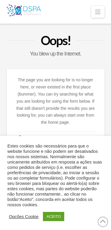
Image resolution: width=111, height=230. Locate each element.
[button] (97, 12)
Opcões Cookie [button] (23, 216)
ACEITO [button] (53, 216)
